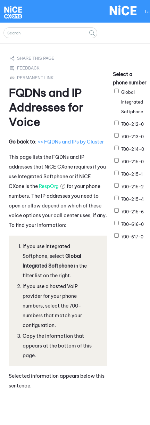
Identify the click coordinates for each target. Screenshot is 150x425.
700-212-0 (132, 124)
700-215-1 (132, 174)
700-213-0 (132, 136)
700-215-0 (132, 161)
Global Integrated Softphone (132, 102)
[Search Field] (50, 32)
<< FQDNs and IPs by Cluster (71, 141)
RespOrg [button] (49, 186)
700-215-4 (132, 199)
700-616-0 (132, 224)
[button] (92, 32)
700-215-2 (132, 186)
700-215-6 (132, 211)
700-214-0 (132, 149)
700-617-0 (132, 236)
